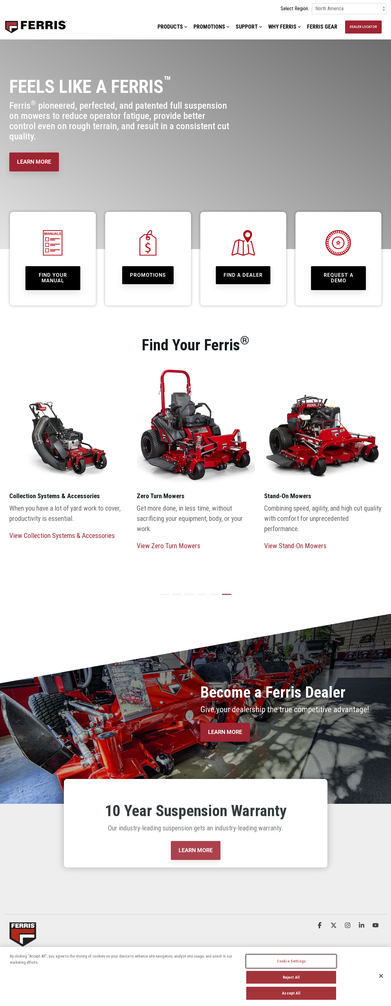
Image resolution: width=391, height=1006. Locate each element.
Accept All (291, 993)
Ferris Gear (322, 26)
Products (172, 26)
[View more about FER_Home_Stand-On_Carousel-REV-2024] (323, 429)
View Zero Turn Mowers (168, 546)
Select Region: (295, 8)
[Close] (381, 976)
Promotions (211, 26)
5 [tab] (213, 597)
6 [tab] (225, 597)
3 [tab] (188, 597)
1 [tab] (163, 597)
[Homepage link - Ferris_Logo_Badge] (22, 943)
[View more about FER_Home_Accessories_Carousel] (68, 429)
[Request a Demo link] (338, 278)
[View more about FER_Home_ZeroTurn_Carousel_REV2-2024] (196, 429)
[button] (320, 925)
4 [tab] (200, 597)
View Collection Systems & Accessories (62, 535)
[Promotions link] (148, 275)
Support (249, 26)
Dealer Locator (363, 27)
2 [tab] (175, 597)
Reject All (291, 977)
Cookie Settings (291, 961)
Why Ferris (284, 26)
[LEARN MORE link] (34, 161)
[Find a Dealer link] (243, 275)
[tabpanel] (68, 474)
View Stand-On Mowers (295, 546)
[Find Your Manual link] (52, 278)
